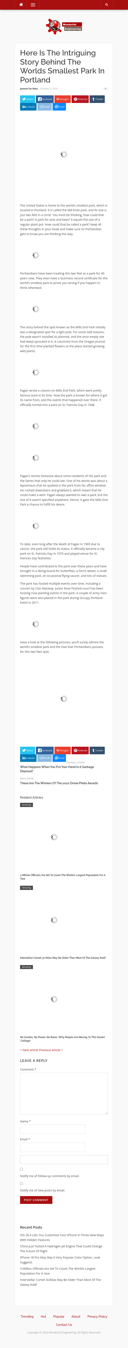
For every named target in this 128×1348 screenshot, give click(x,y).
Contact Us (64, 1325)
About (75, 1316)
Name (25, 1121)
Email (25, 1139)
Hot (43, 1316)
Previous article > (51, 1050)
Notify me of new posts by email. (42, 1190)
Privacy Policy (97, 1316)
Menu (31, 5)
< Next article (29, 1050)
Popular (58, 1316)
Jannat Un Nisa (29, 88)
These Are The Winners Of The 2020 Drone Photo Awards (59, 783)
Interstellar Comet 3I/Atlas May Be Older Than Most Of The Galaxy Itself (63, 957)
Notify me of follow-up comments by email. (49, 1176)
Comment (28, 1069)
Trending (27, 1316)
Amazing (26, 804)
